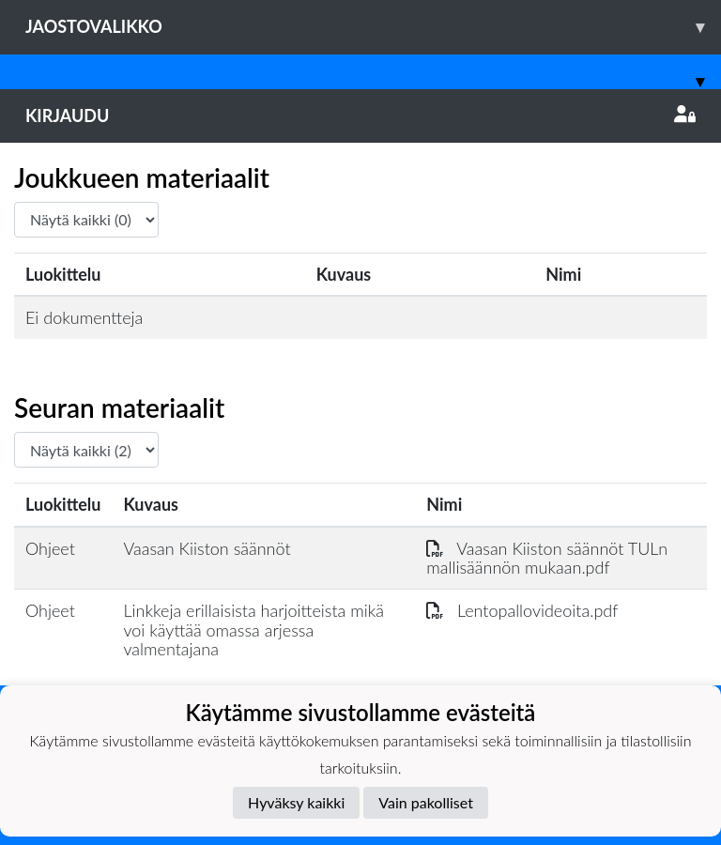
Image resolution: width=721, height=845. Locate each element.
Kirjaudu (360, 115)
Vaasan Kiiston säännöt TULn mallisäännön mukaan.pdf (546, 558)
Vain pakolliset (425, 802)
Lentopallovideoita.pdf (522, 610)
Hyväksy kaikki (296, 802)
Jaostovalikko (373, 27)
